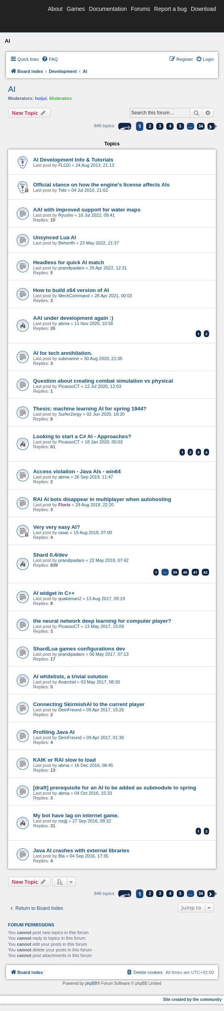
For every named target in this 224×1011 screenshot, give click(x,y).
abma (63, 323)
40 (185, 572)
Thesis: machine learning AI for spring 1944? (90, 409)
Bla (61, 856)
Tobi (62, 190)
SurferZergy (70, 414)
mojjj (62, 820)
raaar (63, 532)
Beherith (66, 242)
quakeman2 (70, 598)
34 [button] (201, 126)
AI (12, 89)
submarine (68, 358)
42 (205, 572)
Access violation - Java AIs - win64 (77, 471)
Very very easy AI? (56, 527)
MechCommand (74, 295)
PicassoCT (69, 386)
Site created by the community (192, 999)
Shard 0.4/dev (50, 555)
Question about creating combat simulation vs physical (103, 381)
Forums (140, 9)
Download (203, 9)
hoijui (41, 98)
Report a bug (170, 9)
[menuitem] (50, 59)
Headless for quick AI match (68, 262)
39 (175, 572)
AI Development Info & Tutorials (73, 160)
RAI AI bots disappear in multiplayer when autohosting (102, 499)
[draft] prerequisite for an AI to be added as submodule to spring (114, 788)
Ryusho (65, 215)
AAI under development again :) (73, 318)
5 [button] (180, 126)
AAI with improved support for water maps (86, 210)
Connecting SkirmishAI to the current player (88, 704)
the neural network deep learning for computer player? (102, 621)
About (55, 9)
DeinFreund (69, 709)
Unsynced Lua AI (54, 237)
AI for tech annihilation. (62, 353)
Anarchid (66, 682)
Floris (64, 504)
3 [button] (160, 126)
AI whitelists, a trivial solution (70, 676)
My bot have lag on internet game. (76, 815)
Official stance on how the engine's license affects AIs (101, 185)
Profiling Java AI (54, 732)
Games (76, 9)
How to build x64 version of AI (71, 290)
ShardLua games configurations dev (79, 649)
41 (195, 572)
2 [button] (150, 126)
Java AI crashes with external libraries (81, 850)
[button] (124, 126)
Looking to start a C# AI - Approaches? (82, 436)
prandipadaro (71, 267)
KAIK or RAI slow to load (64, 760)
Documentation (108, 9)
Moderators (60, 98)
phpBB (91, 983)
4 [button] (170, 126)
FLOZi (64, 165)
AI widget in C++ (54, 593)
